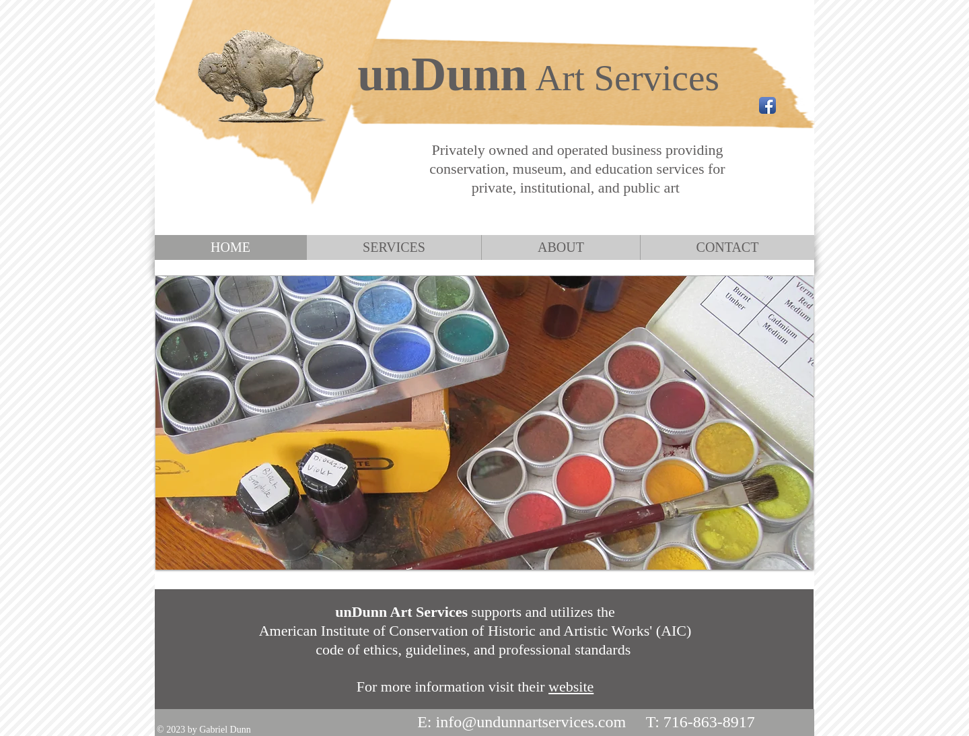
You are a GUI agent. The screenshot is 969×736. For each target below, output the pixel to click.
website (571, 686)
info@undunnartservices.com (530, 722)
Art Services (627, 77)
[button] (484, 423)
